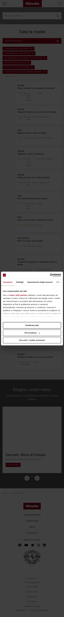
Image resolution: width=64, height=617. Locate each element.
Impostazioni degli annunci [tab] (40, 282)
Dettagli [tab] (19, 282)
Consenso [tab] (7, 282)
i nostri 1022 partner (17, 295)
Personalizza (32, 333)
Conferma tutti (32, 325)
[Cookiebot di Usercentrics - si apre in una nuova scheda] (50, 275)
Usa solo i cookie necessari (32, 340)
